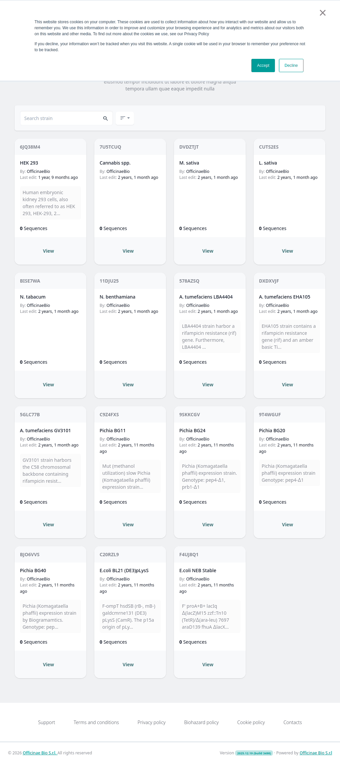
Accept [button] (263, 65)
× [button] (322, 13)
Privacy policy (151, 722)
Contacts (293, 722)
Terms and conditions (96, 722)
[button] (105, 118)
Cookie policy (251, 722)
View (48, 251)
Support (46, 722)
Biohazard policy (201, 722)
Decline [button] (291, 65)
